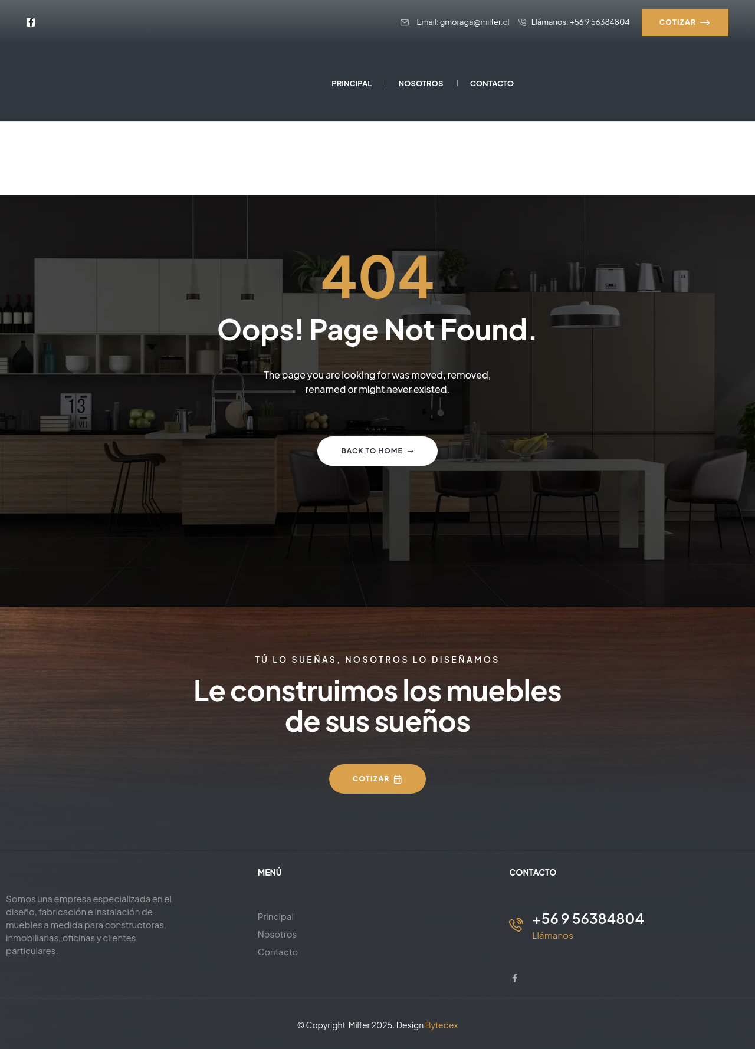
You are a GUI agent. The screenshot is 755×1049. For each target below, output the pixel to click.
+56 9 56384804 (588, 918)
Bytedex (441, 1025)
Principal (276, 916)
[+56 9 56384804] (516, 925)
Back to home (377, 450)
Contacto (278, 951)
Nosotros (277, 933)
